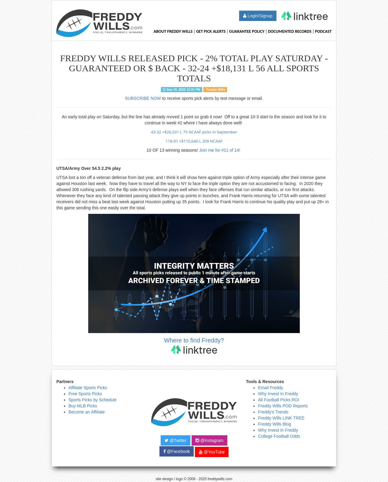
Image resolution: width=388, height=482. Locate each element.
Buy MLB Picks (83, 405)
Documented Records (290, 31)
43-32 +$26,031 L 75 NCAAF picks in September (194, 132)
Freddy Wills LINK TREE (281, 418)
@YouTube (212, 452)
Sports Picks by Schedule (93, 399)
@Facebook (176, 451)
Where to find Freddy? (194, 345)
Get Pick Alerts (211, 31)
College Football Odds (279, 436)
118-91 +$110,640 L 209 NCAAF (194, 141)
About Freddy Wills (172, 31)
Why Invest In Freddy (278, 393)
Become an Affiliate (87, 412)
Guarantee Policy (247, 31)
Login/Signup (258, 15)
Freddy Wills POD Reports (283, 405)
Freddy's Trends (273, 412)
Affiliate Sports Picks (88, 387)
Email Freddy (270, 387)
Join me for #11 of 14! (220, 150)
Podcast (323, 31)
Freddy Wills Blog (274, 424)
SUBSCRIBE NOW (143, 98)
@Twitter (175, 440)
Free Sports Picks (85, 393)
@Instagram (209, 440)
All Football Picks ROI (278, 399)
